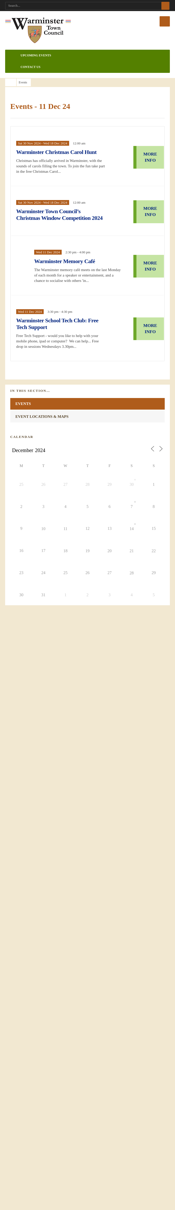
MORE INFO (150, 160)
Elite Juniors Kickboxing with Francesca (53, 671)
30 (132, 511)
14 (132, 555)
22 (153, 578)
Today (140, 474)
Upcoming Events (29, 55)
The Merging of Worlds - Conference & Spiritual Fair (66, 653)
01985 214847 (28, 1031)
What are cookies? (88, 1204)
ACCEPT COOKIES (87, 1190)
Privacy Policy (22, 916)
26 (43, 511)
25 (21, 511)
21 (132, 578)
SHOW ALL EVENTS (33, 744)
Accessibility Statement (29, 925)
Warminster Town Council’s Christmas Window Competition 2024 (56, 225)
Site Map (18, 934)
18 (65, 578)
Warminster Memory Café (71, 274)
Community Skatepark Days (43, 708)
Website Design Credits (30, 943)
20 (109, 578)
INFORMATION (87, 834)
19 (87, 578)
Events (22, 428)
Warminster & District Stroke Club (49, 726)
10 (43, 555)
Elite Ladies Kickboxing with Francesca (53, 689)
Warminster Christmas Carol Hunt (57, 155)
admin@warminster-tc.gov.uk (38, 1020)
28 (87, 511)
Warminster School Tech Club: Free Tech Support (60, 342)
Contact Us (24, 67)
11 (65, 555)
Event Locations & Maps (42, 441)
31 (43, 622)
